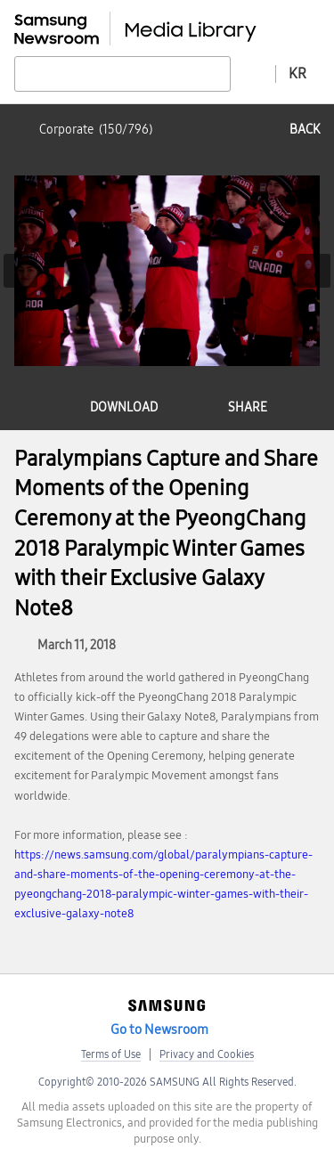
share (247, 407)
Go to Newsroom (159, 1029)
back (304, 129)
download (124, 407)
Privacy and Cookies (206, 1054)
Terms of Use (111, 1054)
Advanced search (253, 73)
